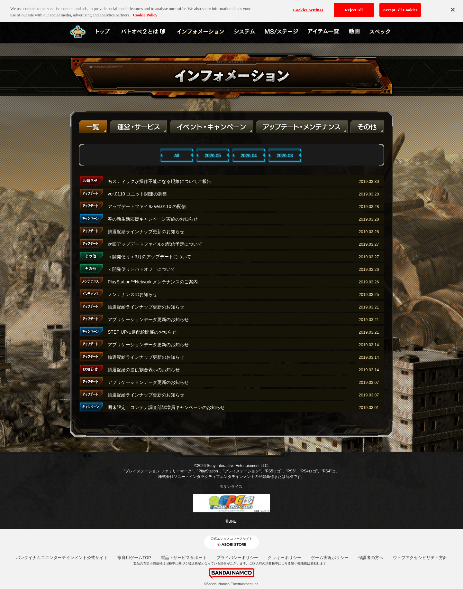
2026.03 (285, 155)
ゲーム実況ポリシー (330, 557)
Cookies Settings (308, 6)
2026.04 (249, 155)
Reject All (354, 6)
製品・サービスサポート (184, 557)
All (176, 155)
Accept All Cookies (400, 6)
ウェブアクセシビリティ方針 (420, 557)
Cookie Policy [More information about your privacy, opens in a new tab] (145, 11)
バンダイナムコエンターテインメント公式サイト (62, 557)
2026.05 (212, 155)
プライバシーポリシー (237, 557)
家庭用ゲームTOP (134, 557)
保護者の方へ (370, 557)
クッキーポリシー (284, 557)
